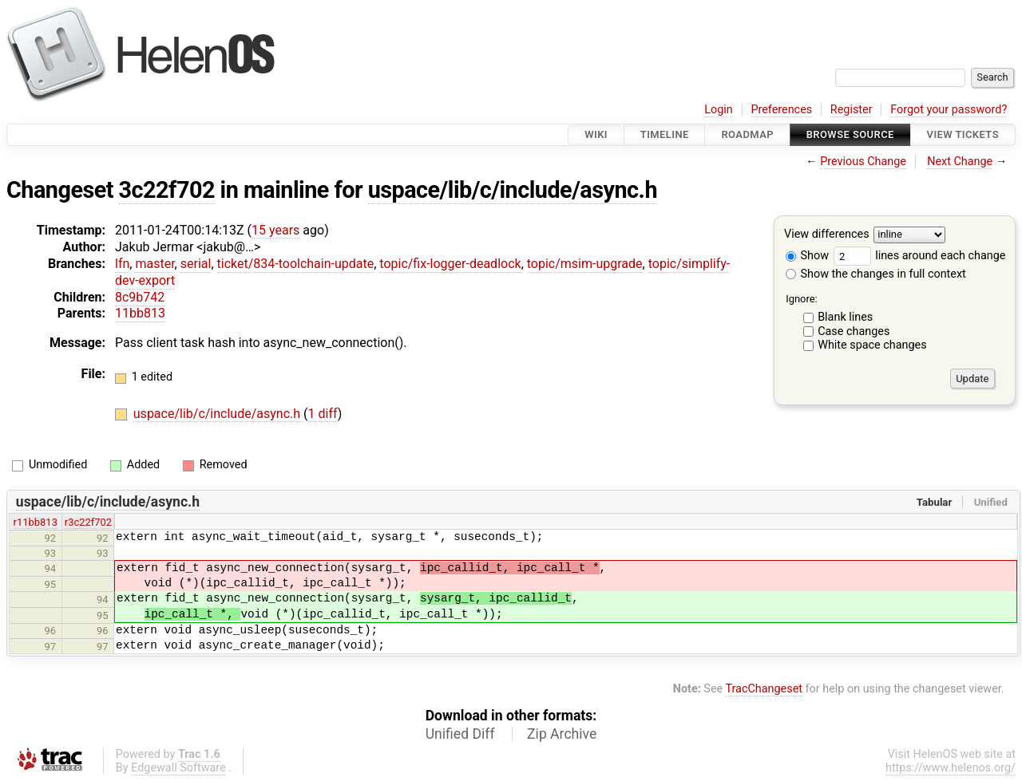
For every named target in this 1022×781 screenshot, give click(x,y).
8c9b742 (139, 297)
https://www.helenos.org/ (950, 768)
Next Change (959, 161)
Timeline (664, 134)
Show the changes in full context (876, 274)
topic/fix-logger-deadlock (450, 263)
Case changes (853, 331)
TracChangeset (763, 689)
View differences (826, 235)
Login (718, 109)
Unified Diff (460, 734)
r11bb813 (35, 522)
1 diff (323, 413)
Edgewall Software (178, 768)
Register (851, 109)
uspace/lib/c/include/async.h (512, 189)
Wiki (596, 134)
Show (807, 255)
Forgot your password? (948, 109)
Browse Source (850, 134)
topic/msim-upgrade (585, 263)
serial (196, 263)
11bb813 (140, 313)
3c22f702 (167, 189)
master (154, 263)
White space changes (872, 345)
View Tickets (963, 134)
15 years (275, 230)
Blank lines (845, 317)
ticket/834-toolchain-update (295, 263)
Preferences (781, 109)
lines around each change (920, 255)
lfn (122, 263)
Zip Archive (561, 734)
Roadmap (747, 134)
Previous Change (863, 161)
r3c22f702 (88, 522)
